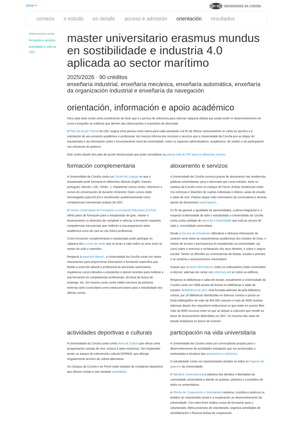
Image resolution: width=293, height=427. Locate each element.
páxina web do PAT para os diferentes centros (196, 154)
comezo (45, 18)
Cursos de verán (95, 243)
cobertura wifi (222, 272)
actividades (119, 371)
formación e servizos (42, 40)
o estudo (74, 18)
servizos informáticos (199, 267)
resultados (223, 18)
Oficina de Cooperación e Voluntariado (197, 392)
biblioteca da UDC (196, 290)
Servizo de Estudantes (196, 233)
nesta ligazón (207, 202)
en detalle (104, 18)
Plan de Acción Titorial (84, 131)
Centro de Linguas (126, 176)
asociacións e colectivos (221, 353)
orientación (189, 18)
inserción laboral (93, 256)
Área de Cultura (128, 343)
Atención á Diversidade (217, 220)
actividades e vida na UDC (42, 49)
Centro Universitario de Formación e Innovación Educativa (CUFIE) (113, 210)
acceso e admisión (145, 18)
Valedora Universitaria (187, 374)
